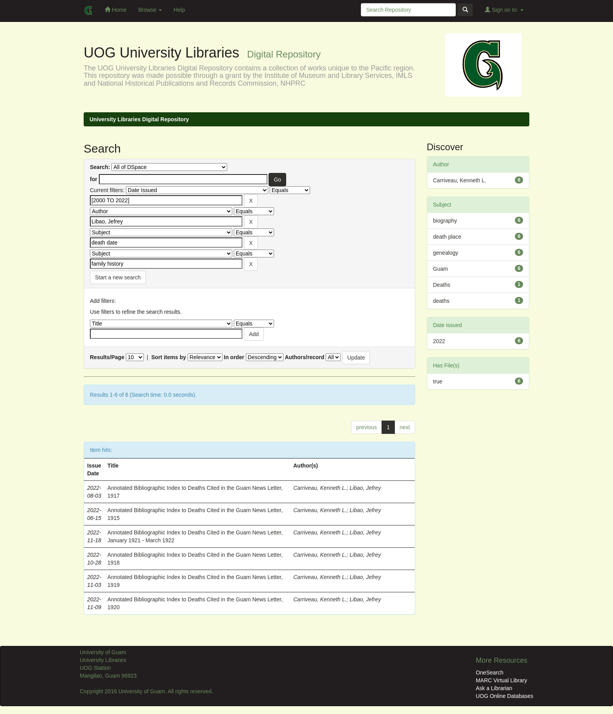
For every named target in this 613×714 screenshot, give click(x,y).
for (93, 179)
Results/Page (107, 357)
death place (447, 237)
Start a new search (118, 277)
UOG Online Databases (504, 696)
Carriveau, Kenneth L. (319, 488)
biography (445, 221)
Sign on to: (504, 9)
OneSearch (490, 672)
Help (179, 10)
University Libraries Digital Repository (139, 119)
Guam (440, 269)
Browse (150, 10)
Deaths (441, 285)
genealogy (446, 253)
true (438, 381)
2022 (439, 341)
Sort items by (168, 357)
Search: (100, 167)
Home (115, 9)
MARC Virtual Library (501, 680)
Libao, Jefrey (365, 488)
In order (234, 357)
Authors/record (304, 357)
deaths (441, 301)
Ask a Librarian (494, 688)
